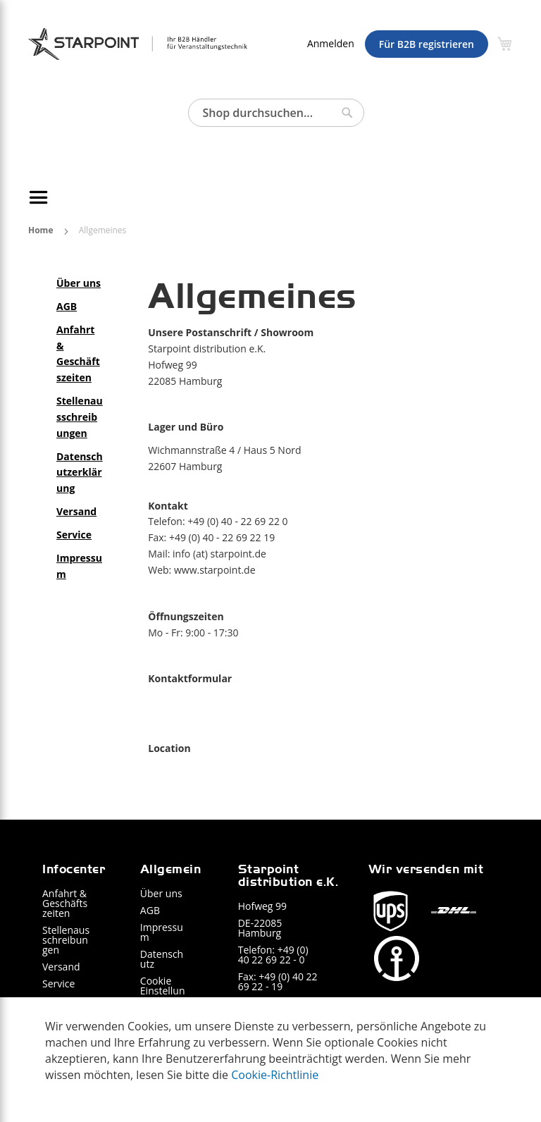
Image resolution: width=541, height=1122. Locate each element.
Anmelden (330, 43)
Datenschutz (161, 958)
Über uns (161, 893)
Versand (61, 966)
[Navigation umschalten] (41, 197)
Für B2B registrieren (426, 44)
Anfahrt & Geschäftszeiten (64, 903)
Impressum (161, 932)
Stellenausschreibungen (65, 939)
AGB (150, 910)
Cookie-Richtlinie (274, 1075)
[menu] (270, 197)
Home (42, 230)
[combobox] (276, 113)
